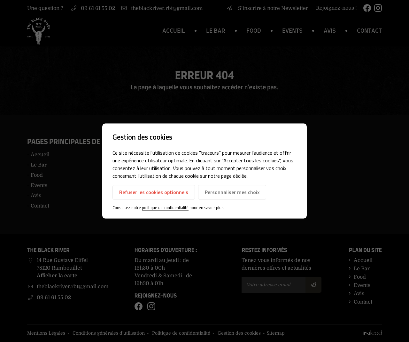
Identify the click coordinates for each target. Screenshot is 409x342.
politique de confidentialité (165, 207)
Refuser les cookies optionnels (153, 192)
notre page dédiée (227, 176)
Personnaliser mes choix (232, 192)
